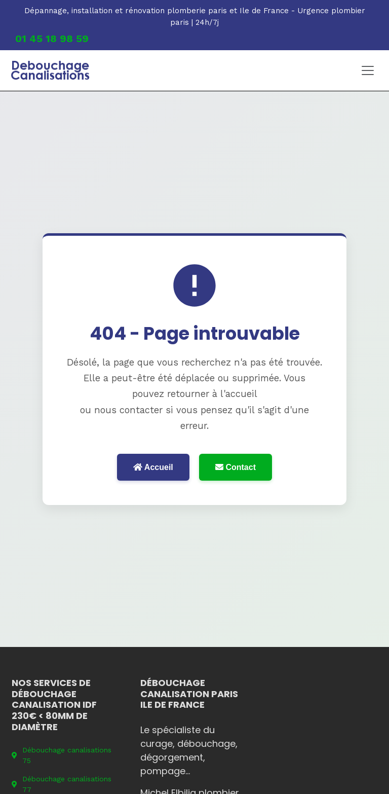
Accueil (153, 467)
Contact (235, 467)
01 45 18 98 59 (52, 38)
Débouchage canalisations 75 (61, 755)
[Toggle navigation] (367, 70)
